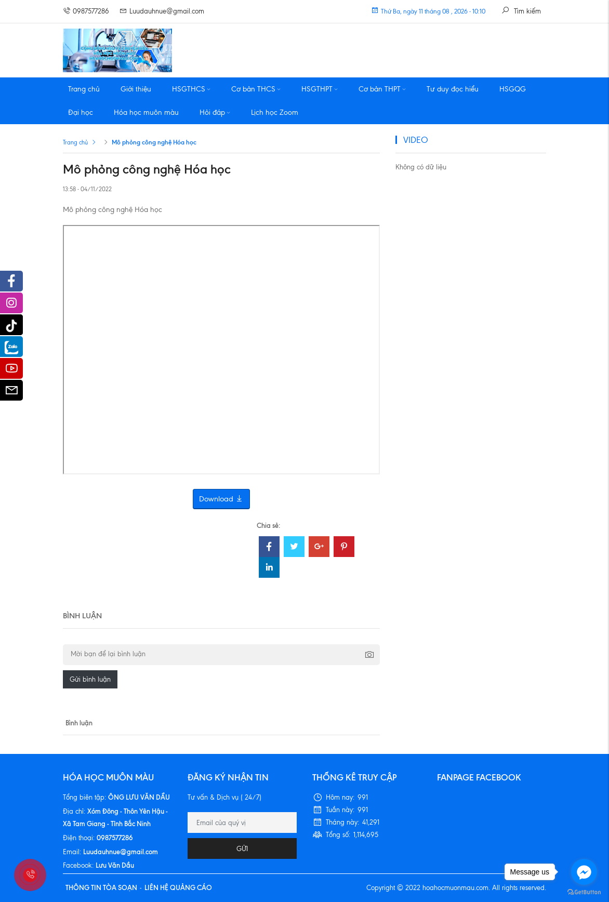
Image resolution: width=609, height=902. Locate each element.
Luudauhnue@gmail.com (162, 11)
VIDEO (415, 140)
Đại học (80, 112)
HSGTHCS (191, 89)
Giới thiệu (136, 89)
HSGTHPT (319, 89)
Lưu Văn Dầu (115, 865)
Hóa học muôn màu (146, 112)
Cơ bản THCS (256, 89)
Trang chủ (84, 89)
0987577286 (86, 11)
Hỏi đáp (215, 112)
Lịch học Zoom (274, 112)
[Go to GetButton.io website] (584, 891)
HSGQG (512, 89)
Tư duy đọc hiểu (453, 89)
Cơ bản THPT (382, 89)
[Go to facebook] (584, 872)
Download (221, 499)
